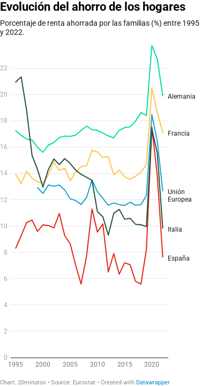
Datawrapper (153, 382)
